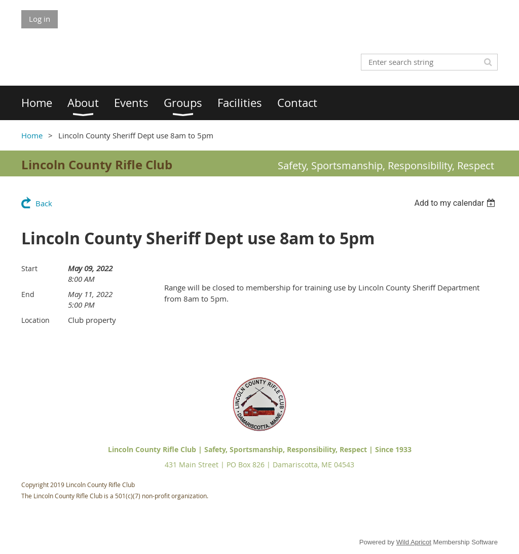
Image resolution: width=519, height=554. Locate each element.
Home (32, 135)
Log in (39, 19)
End (27, 294)
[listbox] (456, 203)
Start (29, 268)
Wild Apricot (413, 542)
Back (43, 203)
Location (35, 320)
